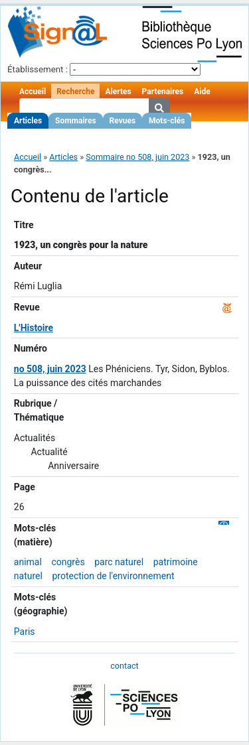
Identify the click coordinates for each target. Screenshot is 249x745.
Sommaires (75, 120)
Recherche (75, 91)
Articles (28, 120)
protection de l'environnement (113, 576)
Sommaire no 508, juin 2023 (137, 157)
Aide (202, 91)
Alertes (118, 91)
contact (124, 666)
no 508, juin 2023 (50, 369)
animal (28, 562)
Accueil (32, 91)
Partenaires (163, 91)
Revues (123, 120)
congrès (67, 562)
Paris (24, 631)
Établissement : (37, 69)
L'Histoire (33, 327)
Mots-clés (167, 120)
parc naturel (118, 562)
